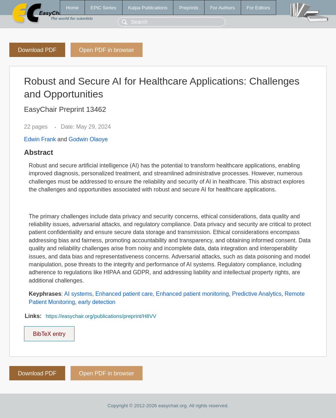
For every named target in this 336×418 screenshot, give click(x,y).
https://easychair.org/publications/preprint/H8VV (100, 316)
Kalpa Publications (148, 7)
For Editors (258, 7)
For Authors (222, 7)
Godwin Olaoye (88, 139)
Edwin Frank (40, 139)
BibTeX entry (49, 331)
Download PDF (37, 50)
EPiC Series (103, 7)
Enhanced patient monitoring (192, 294)
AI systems (78, 294)
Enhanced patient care (124, 294)
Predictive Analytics (257, 294)
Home (72, 7)
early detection (96, 302)
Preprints (188, 7)
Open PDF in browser (106, 50)
